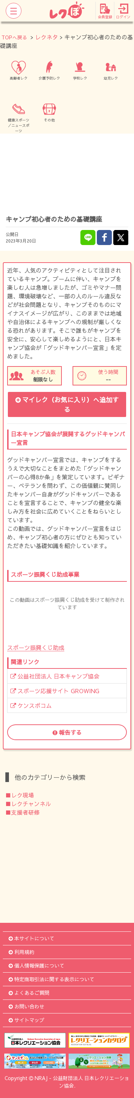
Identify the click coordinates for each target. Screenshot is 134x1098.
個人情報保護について (36, 965)
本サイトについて (31, 938)
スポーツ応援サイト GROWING (54, 691)
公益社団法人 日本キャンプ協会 (54, 676)
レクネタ (46, 37)
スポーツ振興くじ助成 (35, 647)
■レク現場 (19, 795)
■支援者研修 (22, 812)
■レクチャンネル (28, 803)
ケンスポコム (31, 705)
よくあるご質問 (29, 992)
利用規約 (21, 951)
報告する (67, 732)
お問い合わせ (26, 1006)
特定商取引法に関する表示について (51, 979)
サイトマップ (26, 1019)
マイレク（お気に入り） (67, 404)
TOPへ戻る (14, 37)
